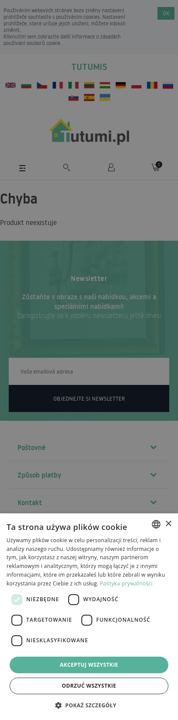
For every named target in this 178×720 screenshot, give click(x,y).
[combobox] (156, 524)
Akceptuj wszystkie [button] (89, 664)
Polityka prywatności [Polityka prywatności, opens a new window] (126, 583)
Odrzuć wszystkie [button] (89, 685)
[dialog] (89, 616)
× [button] (168, 524)
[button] (89, 705)
